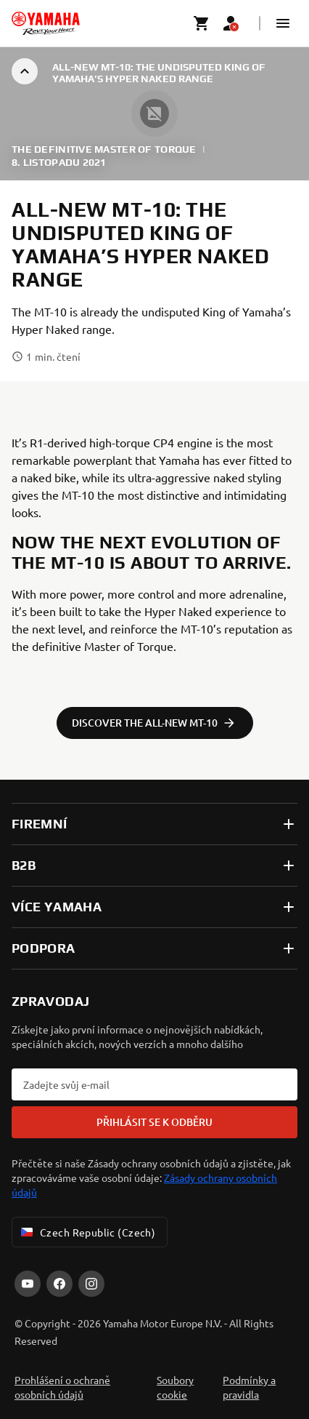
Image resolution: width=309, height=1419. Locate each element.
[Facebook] (59, 1284)
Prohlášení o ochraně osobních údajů (62, 1387)
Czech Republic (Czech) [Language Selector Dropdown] (86, 1232)
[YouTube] (28, 1284)
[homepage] (46, 23)
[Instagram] (91, 1284)
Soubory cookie (175, 1387)
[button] (282, 23)
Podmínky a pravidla (249, 1387)
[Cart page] (201, 23)
